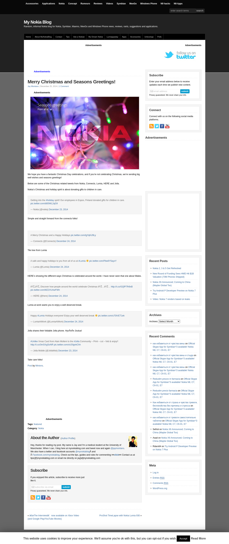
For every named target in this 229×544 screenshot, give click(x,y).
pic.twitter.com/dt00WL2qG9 (44, 203)
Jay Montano (33, 86)
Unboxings (149, 37)
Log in (156, 472)
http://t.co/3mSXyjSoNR (42, 344)
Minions (39, 365)
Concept (72, 3)
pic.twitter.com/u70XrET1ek (111, 315)
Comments (160, 483)
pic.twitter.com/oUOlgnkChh (67, 344)
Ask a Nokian (79, 37)
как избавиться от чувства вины (169, 343)
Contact (59, 37)
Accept (183, 538)
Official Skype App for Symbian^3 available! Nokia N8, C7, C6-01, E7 (174, 346)
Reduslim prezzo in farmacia (166, 379)
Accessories (32, 3)
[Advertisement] (93, 55)
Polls (159, 37)
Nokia (62, 3)
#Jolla (76, 341)
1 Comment (64, 86)
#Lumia (81, 261)
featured (38, 424)
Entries (159, 478)
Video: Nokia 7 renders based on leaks (171, 299)
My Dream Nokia (96, 37)
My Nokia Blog (37, 22)
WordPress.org (160, 488)
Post (30, 365)
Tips (68, 37)
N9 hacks (165, 3)
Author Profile (68, 438)
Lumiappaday (112, 37)
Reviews (98, 3)
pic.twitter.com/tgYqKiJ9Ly (83, 235)
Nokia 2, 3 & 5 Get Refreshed (167, 268)
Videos (109, 3)
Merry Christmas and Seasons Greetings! (71, 81)
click (116, 455)
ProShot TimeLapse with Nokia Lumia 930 (119, 515)
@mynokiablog (82, 451)
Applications (48, 3)
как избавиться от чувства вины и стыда (173, 355)
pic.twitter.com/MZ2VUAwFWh (45, 290)
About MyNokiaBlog (43, 37)
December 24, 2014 (65, 241)
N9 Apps (178, 3)
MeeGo (133, 3)
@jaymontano (117, 448)
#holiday (50, 200)
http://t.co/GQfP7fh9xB (122, 286)
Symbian (121, 3)
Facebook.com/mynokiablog (46, 455)
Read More (198, 538)
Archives (153, 321)
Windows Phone (148, 3)
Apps (124, 37)
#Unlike (34, 341)
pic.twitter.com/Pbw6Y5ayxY (103, 261)
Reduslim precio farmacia (165, 390)
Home (28, 37)
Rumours (85, 3)
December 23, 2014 (58, 209)
